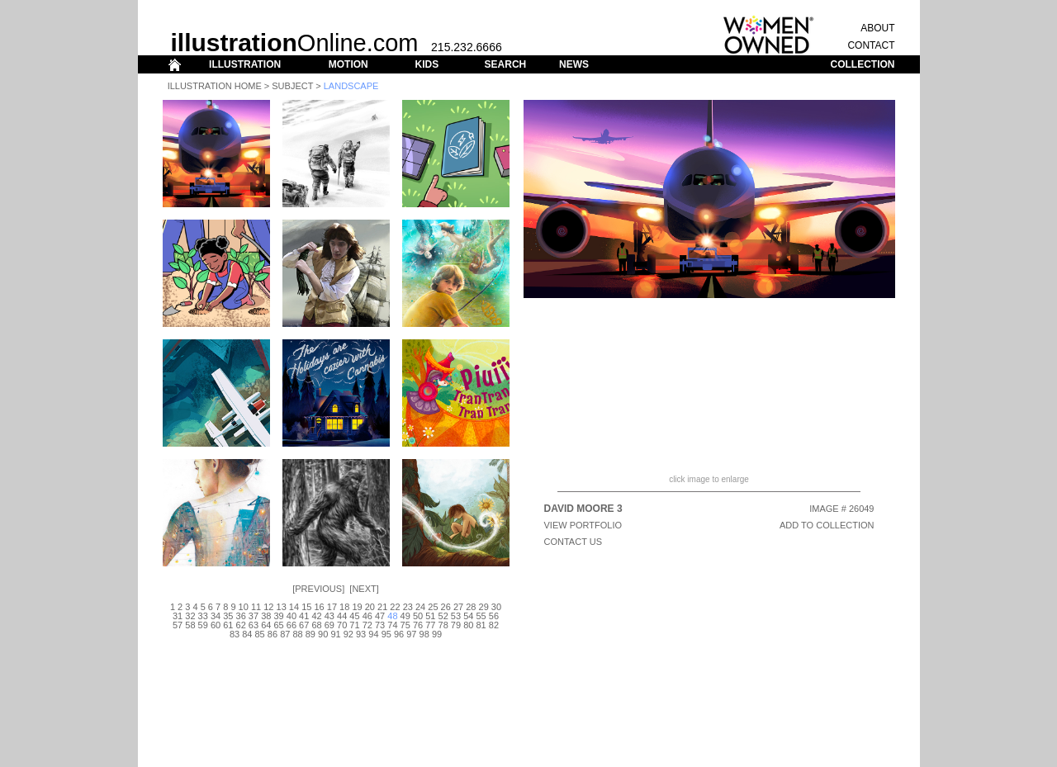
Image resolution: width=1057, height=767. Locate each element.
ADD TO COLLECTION (827, 525)
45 (354, 616)
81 (481, 625)
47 (380, 616)
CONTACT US (573, 542)
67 (304, 625)
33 (203, 616)
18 (344, 607)
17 (332, 607)
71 (354, 625)
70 (342, 625)
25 (433, 607)
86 (272, 634)
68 (316, 625)
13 (282, 607)
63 (253, 625)
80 (468, 625)
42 (316, 616)
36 (241, 616)
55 (481, 616)
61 (228, 625)
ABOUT (877, 28)
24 (420, 607)
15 (306, 607)
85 (260, 634)
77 (430, 625)
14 (294, 607)
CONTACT (870, 45)
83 (234, 634)
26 (446, 607)
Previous (318, 589)
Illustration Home (215, 86)
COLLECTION (863, 64)
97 (411, 634)
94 (373, 634)
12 (268, 607)
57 (177, 625)
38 (266, 616)
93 (361, 634)
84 (247, 634)
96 (399, 634)
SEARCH (506, 64)
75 (405, 625)
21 (382, 607)
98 (424, 634)
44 (342, 616)
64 (266, 625)
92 (348, 634)
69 (329, 625)
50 (418, 616)
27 (458, 607)
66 (291, 625)
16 (319, 607)
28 (471, 607)
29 (484, 607)
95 (386, 634)
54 (468, 616)
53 (456, 616)
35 (228, 616)
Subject (292, 86)
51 (430, 616)
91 (335, 634)
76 (418, 625)
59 (203, 625)
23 (408, 607)
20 (370, 607)
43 (329, 616)
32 (190, 616)
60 (215, 625)
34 (215, 616)
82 (494, 625)
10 (244, 607)
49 (405, 616)
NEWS (574, 64)
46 (367, 616)
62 (241, 625)
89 (310, 634)
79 (456, 625)
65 (278, 625)
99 (437, 634)
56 (494, 616)
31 (177, 616)
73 (380, 625)
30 (496, 607)
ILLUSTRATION (245, 64)
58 (190, 625)
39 (278, 616)
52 (443, 616)
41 (304, 616)
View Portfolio (583, 525)
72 (367, 625)
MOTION (348, 64)
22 (395, 607)
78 (443, 625)
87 (285, 634)
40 (291, 616)
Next (364, 589)
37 (253, 616)
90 (323, 634)
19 (357, 607)
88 (297, 634)
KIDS (426, 64)
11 (256, 607)
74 (392, 625)
